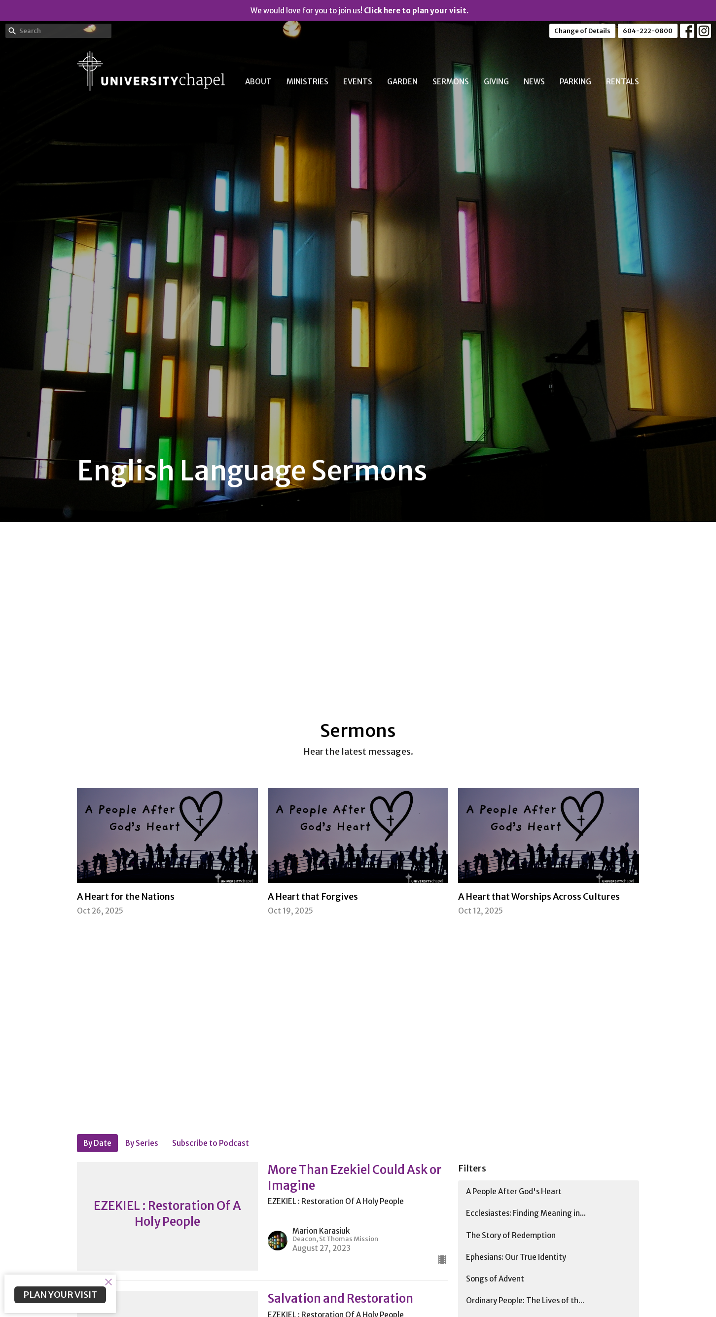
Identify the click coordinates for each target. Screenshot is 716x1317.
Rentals (622, 81)
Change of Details (582, 31)
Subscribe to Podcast (210, 1143)
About (258, 81)
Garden (402, 81)
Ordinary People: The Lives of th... (525, 1300)
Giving (496, 81)
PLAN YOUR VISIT (60, 1294)
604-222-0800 (648, 31)
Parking (575, 81)
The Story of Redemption (511, 1235)
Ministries (307, 81)
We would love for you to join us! (359, 10)
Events (357, 81)
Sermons (450, 81)
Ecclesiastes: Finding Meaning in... (526, 1213)
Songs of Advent (495, 1278)
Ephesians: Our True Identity (516, 1257)
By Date (97, 1143)
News (534, 81)
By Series (141, 1143)
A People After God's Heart (514, 1191)
